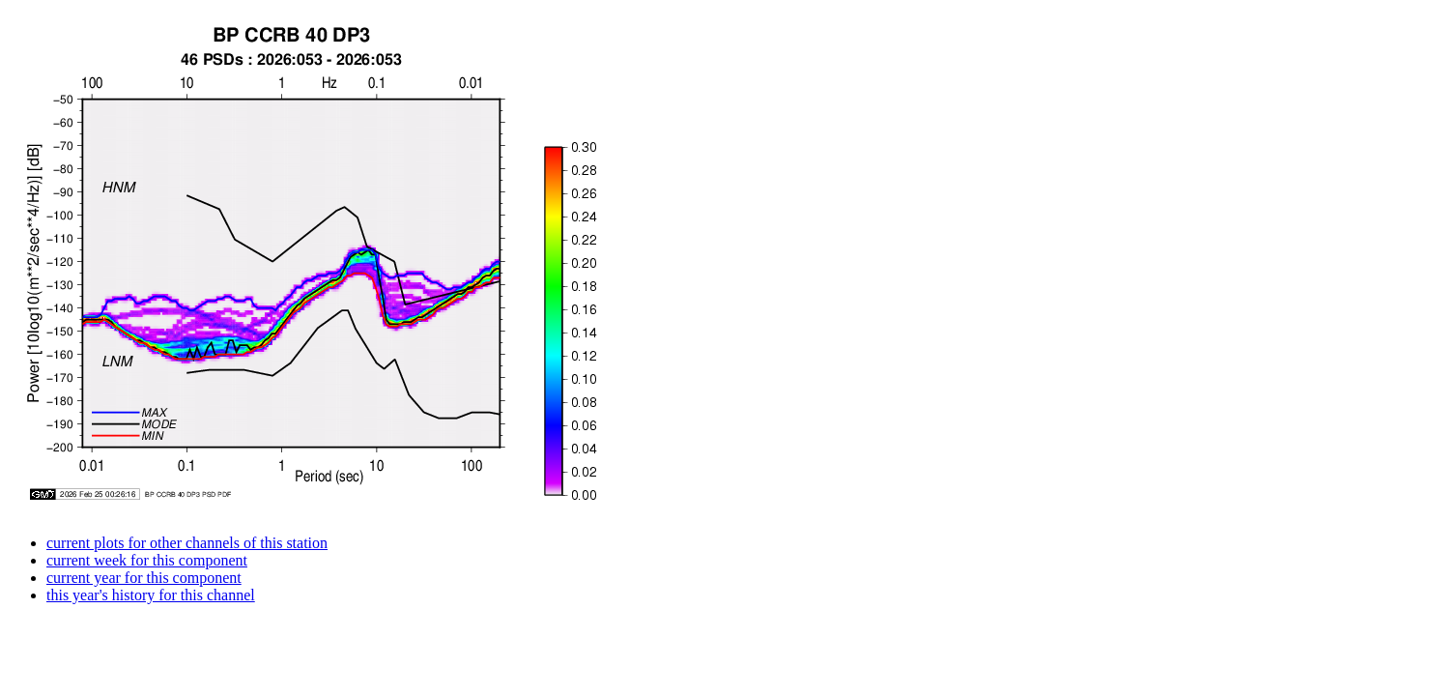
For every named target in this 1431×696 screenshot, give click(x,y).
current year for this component (144, 577)
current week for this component (146, 560)
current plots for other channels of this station (187, 543)
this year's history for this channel (150, 595)
